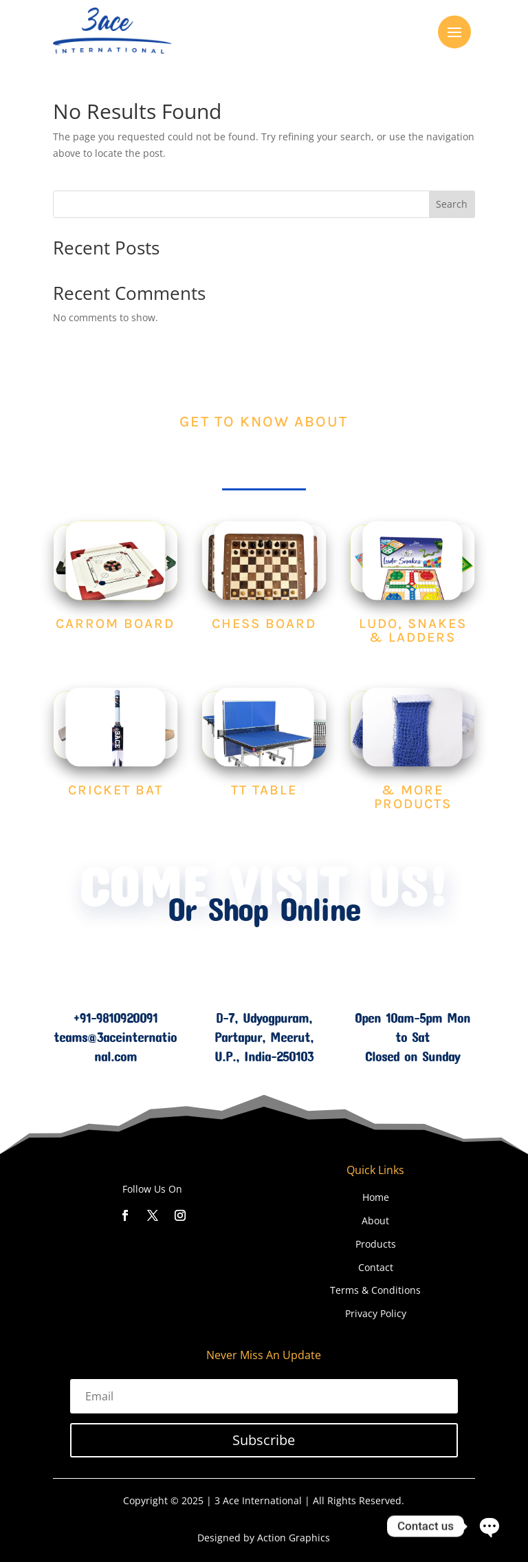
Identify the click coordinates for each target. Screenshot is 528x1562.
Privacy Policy (375, 1313)
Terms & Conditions (375, 1290)
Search (452, 203)
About (375, 1220)
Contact (375, 1267)
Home (375, 1197)
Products (375, 1243)
